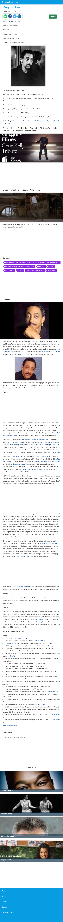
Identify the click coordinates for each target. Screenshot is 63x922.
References (51, 270)
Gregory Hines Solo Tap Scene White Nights (19, 266)
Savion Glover (27, 121)
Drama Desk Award (41, 462)
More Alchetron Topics (10, 726)
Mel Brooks (26, 440)
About (4, 891)
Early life (41, 266)
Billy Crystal (34, 445)
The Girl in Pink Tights (43, 457)
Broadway (16, 457)
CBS (57, 447)
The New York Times (22, 587)
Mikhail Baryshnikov (39, 121)
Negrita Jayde (51, 121)
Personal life (9, 270)
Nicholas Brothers (17, 354)
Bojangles (12, 656)
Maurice (15, 121)
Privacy (4, 902)
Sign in (53, 16)
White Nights (8, 445)
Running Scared (18, 445)
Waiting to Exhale (50, 445)
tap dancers (45, 352)
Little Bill (34, 452)
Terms (4, 896)
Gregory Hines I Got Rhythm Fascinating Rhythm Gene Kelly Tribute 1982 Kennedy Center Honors (31, 263)
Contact (4, 907)
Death (20, 270)
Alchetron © (8, 912)
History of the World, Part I (40, 440)
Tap (40, 445)
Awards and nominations (35, 270)
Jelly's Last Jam (55, 462)
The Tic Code (56, 452)
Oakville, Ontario (41, 622)
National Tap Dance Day (49, 544)
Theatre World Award (20, 464)
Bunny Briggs (38, 469)
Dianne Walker (25, 556)
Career (50, 266)
